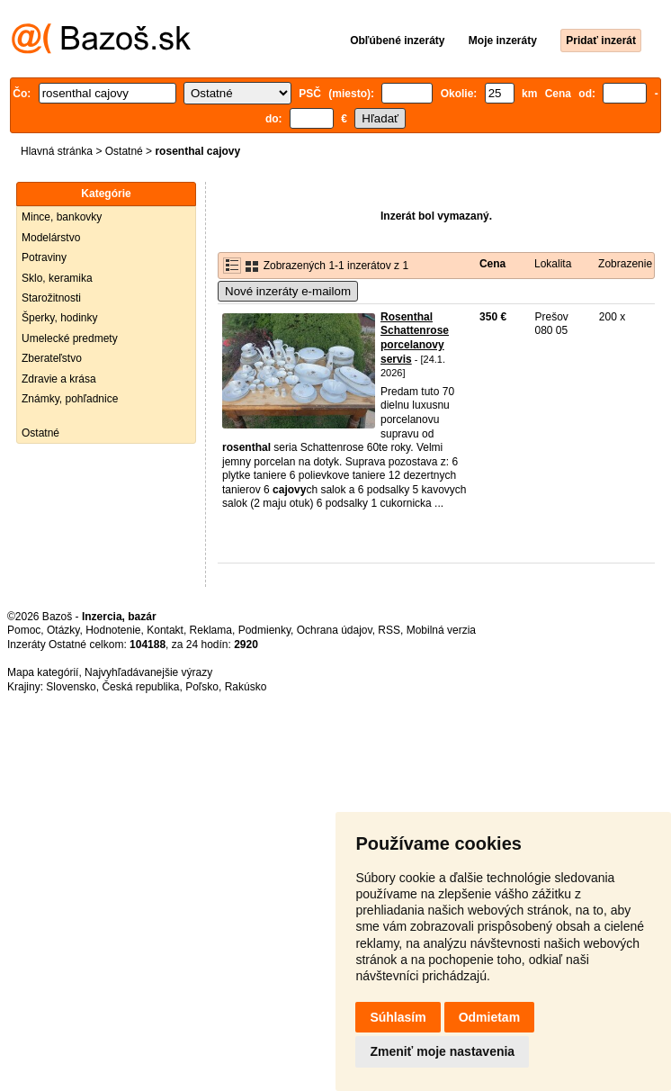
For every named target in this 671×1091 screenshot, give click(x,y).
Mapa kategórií (42, 672)
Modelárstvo (51, 237)
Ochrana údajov (334, 630)
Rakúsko (246, 687)
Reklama (211, 630)
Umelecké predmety (70, 338)
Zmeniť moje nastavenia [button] (442, 1051)
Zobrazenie (625, 263)
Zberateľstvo (52, 358)
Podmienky (264, 630)
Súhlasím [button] (397, 1017)
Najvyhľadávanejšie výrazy (148, 672)
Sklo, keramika (57, 278)
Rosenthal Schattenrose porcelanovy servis (414, 338)
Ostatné (124, 151)
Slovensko (70, 687)
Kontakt (165, 630)
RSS (389, 630)
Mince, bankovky (62, 217)
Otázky (63, 630)
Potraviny (44, 257)
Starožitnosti (51, 298)
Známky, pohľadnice (70, 398)
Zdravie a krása (59, 379)
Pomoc (23, 630)
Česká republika (140, 687)
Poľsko (202, 687)
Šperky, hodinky (60, 317)
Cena (492, 263)
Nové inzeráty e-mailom (288, 291)
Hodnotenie (112, 630)
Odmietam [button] (489, 1017)
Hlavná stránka (57, 151)
